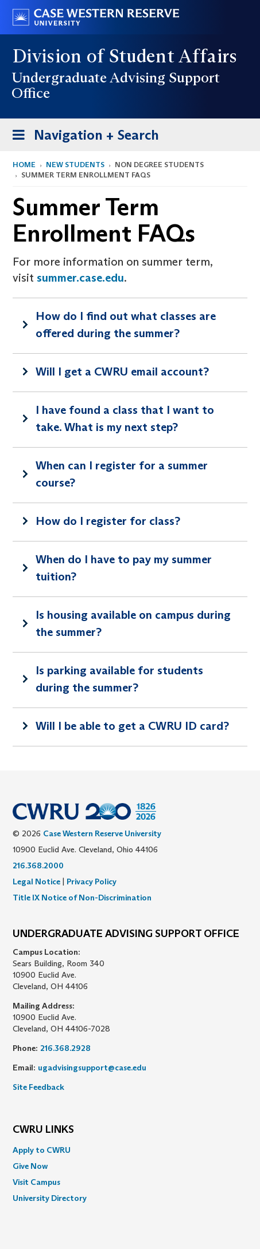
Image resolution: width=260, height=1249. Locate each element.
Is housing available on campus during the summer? (133, 623)
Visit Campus (36, 1182)
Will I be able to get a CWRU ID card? (132, 726)
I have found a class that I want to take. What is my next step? (125, 418)
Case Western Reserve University (102, 833)
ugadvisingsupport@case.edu (92, 1067)
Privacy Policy (92, 881)
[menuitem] (130, 1150)
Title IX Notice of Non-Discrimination (82, 897)
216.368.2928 (65, 1048)
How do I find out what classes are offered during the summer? (126, 324)
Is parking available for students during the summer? (119, 678)
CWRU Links (43, 1130)
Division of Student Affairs (125, 56)
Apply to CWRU (42, 1150)
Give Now (30, 1166)
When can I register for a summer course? (122, 474)
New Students (75, 164)
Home (24, 164)
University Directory (50, 1198)
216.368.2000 (38, 865)
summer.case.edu (80, 277)
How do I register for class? (108, 521)
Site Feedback (38, 1087)
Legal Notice (36, 881)
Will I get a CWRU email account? (122, 371)
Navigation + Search (82, 137)
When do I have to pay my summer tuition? (124, 567)
